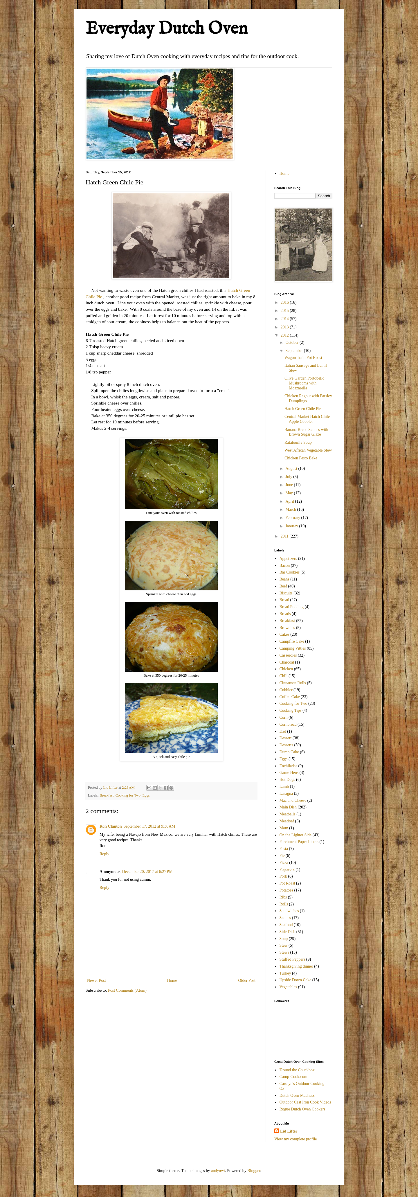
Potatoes (286, 890)
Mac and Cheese (293, 800)
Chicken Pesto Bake (300, 458)
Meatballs (288, 814)
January (292, 526)
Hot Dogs (287, 779)
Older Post (247, 980)
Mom (284, 828)
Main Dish (288, 807)
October (292, 342)
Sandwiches (289, 911)
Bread (284, 600)
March (291, 509)
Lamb (284, 786)
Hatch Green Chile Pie (302, 409)
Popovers (287, 869)
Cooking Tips (291, 710)
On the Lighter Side (296, 835)
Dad (283, 731)
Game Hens (289, 772)
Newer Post (96, 980)
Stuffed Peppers (292, 959)
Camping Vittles (293, 648)
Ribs (283, 897)
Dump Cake (289, 752)
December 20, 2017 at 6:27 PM (147, 871)
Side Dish (288, 932)
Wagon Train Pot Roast (303, 357)
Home (172, 980)
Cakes (284, 634)
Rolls (284, 904)
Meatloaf (287, 821)
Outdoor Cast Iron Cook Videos (305, 1102)
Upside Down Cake (295, 980)
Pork (283, 876)
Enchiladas (288, 766)
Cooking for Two (128, 795)
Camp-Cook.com (293, 1076)
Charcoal (287, 662)
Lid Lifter (289, 1131)
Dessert (286, 738)
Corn (284, 717)
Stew (284, 945)
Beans (284, 579)
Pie (282, 855)
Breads (285, 614)
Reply (104, 854)
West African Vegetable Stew (308, 450)
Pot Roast (287, 883)
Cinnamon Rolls (293, 683)
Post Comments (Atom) (127, 990)
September (294, 350)
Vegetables (288, 987)
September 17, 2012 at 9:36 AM (149, 826)
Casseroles (288, 655)
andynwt (218, 1171)
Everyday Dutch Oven (167, 29)
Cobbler (286, 690)
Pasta (284, 848)
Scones (285, 918)
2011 (285, 536)
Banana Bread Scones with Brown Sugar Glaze (306, 432)
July (289, 477)
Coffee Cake (290, 697)
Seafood (286, 925)
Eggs (145, 795)
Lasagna (286, 793)
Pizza (284, 862)
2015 (285, 310)
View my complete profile (295, 1139)
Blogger (253, 1171)
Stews (284, 952)
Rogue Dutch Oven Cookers (302, 1109)
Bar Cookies (290, 572)
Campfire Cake (292, 641)
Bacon (285, 565)
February (293, 517)
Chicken (286, 669)
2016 (285, 302)
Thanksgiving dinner (296, 966)
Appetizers (288, 558)
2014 (285, 319)
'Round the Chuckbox (297, 1070)
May (289, 493)
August (291, 468)
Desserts (286, 745)
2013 (285, 327)
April (290, 501)
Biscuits (286, 593)
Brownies (287, 628)
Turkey (285, 973)
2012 (285, 335)
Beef (283, 586)
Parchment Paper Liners (299, 842)
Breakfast (106, 795)
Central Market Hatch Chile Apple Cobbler (307, 419)
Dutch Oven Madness (297, 1095)
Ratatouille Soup (298, 442)
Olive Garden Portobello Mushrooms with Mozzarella (304, 383)
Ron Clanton (111, 826)
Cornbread (288, 724)
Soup (284, 939)
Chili (284, 676)
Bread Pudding (292, 607)
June (289, 485)
